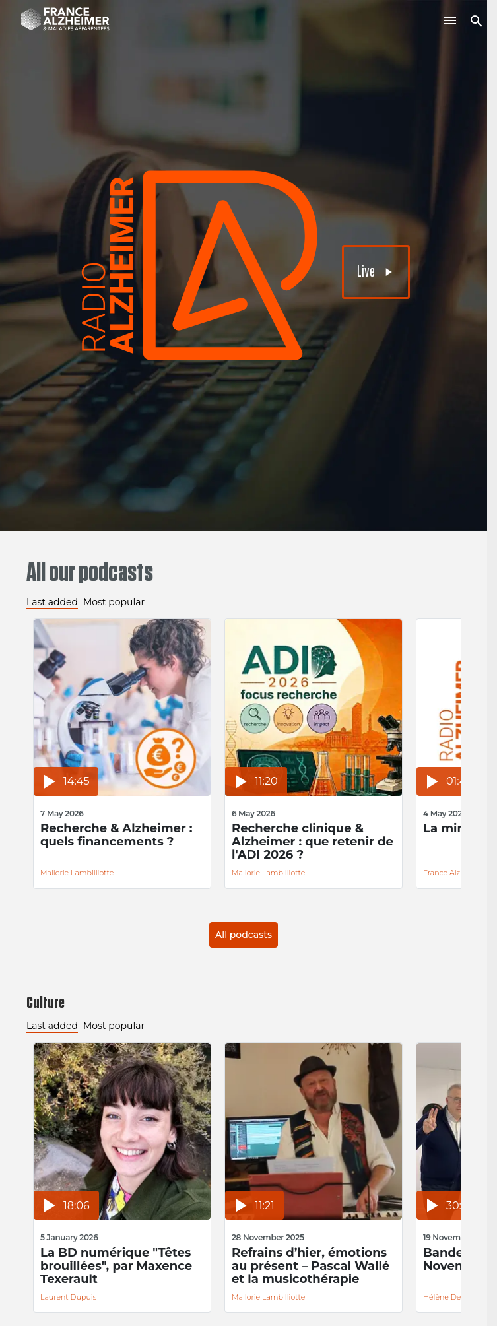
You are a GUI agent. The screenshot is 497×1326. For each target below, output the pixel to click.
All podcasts (243, 935)
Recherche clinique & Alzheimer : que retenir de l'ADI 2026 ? (312, 841)
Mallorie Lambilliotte (77, 872)
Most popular (114, 602)
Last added (52, 602)
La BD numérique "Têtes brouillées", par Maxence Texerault (116, 1266)
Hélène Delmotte (454, 1297)
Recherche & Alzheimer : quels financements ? (116, 835)
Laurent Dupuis (68, 1297)
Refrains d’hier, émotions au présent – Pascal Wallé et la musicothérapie (310, 1266)
